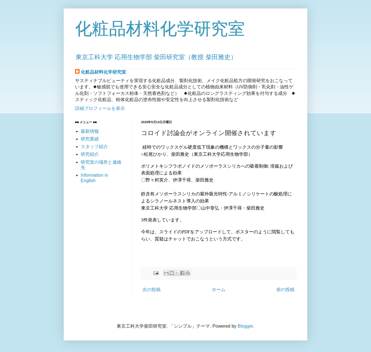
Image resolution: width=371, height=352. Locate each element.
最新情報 (90, 131)
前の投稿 (285, 289)
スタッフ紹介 (94, 146)
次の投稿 (151, 289)
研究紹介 (90, 154)
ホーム (218, 289)
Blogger (245, 326)
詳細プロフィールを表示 (100, 108)
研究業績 (90, 138)
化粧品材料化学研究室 (160, 28)
